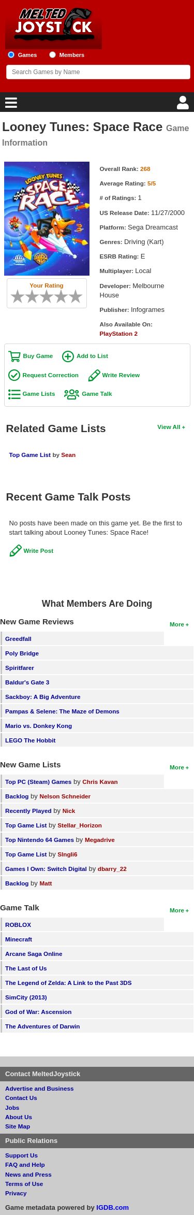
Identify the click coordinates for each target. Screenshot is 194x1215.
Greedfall (18, 638)
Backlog (16, 796)
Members (72, 55)
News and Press (28, 1174)
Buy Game (38, 355)
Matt (45, 883)
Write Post (39, 550)
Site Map (17, 1126)
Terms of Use (24, 1183)
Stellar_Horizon (79, 825)
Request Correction (51, 374)
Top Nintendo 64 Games (39, 839)
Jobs (12, 1107)
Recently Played (28, 810)
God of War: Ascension (38, 1011)
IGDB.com (112, 1207)
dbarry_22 (112, 868)
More (177, 624)
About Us (18, 1116)
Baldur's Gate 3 (27, 682)
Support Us (21, 1155)
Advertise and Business (39, 1088)
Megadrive (100, 839)
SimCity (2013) (26, 997)
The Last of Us (26, 968)
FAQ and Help (25, 1164)
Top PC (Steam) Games (38, 781)
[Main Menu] (10, 105)
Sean (68, 454)
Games (27, 55)
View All (168, 426)
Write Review (121, 374)
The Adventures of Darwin (42, 1026)
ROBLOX (18, 924)
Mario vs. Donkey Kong (38, 725)
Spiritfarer (19, 667)
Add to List (92, 355)
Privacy (16, 1193)
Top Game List (30, 454)
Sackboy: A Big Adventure (42, 696)
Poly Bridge (22, 653)
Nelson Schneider (65, 796)
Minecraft (18, 939)
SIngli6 (67, 854)
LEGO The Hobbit (30, 740)
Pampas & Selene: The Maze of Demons (62, 711)
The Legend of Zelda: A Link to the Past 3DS (68, 982)
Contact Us (21, 1097)
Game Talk (97, 393)
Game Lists (39, 393)
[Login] (184, 105)
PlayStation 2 (119, 333)
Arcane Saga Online (33, 953)
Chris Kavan (99, 781)
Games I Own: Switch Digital (46, 868)
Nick (69, 810)
